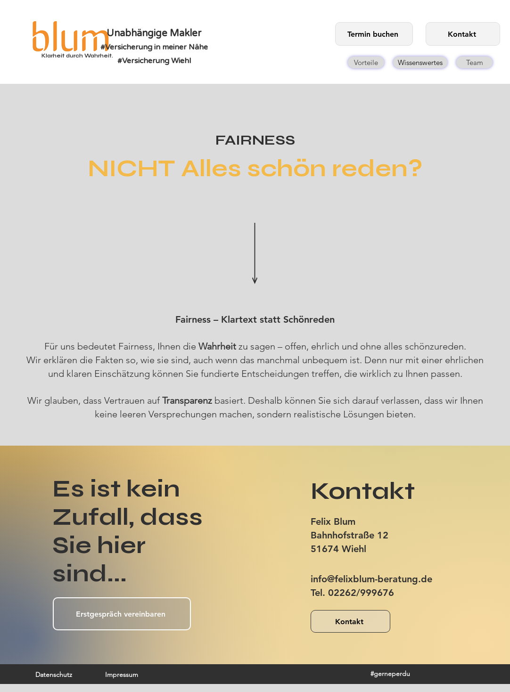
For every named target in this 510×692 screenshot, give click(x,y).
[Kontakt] (463, 34)
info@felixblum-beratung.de (371, 579)
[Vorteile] (366, 62)
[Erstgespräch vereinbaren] (122, 613)
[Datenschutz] (53, 674)
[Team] (474, 62)
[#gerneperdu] (390, 673)
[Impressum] (122, 674)
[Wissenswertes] (420, 62)
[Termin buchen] (374, 34)
